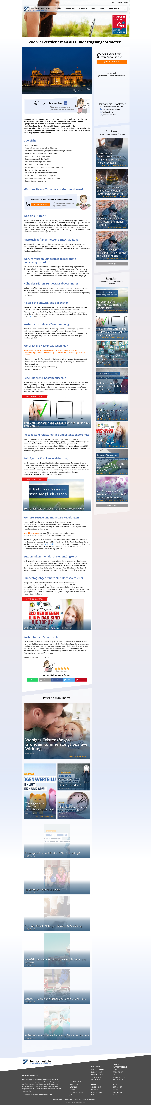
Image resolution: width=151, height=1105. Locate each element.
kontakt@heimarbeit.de (43, 1095)
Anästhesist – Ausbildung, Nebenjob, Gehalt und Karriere (57, 1035)
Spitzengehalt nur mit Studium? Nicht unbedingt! (52, 853)
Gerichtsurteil (108, 197)
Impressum (57, 1100)
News (53, 816)
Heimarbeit (123, 365)
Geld (79, 756)
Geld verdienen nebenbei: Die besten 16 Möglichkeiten (111, 413)
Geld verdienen (122, 311)
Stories (125, 228)
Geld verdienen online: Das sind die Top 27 (48, 628)
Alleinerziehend (119, 1077)
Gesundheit (118, 1072)
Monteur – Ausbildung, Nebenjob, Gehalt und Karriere (55, 998)
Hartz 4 (86, 756)
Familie (115, 1069)
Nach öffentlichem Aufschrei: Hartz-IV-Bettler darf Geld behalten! (111, 253)
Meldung (124, 197)
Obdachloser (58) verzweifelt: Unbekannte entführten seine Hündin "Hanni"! (110, 220)
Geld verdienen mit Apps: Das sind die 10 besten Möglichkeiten (111, 359)
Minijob (73, 1090)
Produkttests (97, 1075)
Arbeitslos (111, 259)
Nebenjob (73, 1087)
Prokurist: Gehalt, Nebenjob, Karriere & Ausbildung (53, 926)
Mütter (116, 1075)
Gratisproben (122, 338)
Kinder (117, 197)
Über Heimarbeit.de (90, 1100)
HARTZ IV (116, 1090)
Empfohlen (111, 311)
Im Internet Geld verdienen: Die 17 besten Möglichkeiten (111, 386)
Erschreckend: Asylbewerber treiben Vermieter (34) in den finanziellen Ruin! (109, 158)
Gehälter (86, 85)
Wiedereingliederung (51, 544)
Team (126, 2)
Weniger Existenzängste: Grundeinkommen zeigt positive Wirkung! (56, 744)
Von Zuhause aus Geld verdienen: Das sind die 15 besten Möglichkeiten (112, 494)
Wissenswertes (119, 1080)
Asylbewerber (107, 166)
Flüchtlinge (118, 166)
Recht (115, 1095)
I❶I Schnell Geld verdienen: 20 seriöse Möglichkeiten (54, 508)
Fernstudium (96, 1092)
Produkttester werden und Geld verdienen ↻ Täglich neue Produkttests (57, 424)
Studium (94, 1090)
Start (113, 2)
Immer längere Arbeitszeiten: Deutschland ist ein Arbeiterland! (73, 782)
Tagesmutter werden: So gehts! (42, 889)
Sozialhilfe (117, 1087)
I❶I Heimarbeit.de (78, 1103)
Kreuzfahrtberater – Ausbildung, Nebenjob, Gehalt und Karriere (55, 961)
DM (30, 316)
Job (71, 1095)
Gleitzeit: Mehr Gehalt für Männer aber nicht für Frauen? (72, 810)
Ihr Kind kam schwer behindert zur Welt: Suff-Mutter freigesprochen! (110, 191)
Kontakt (119, 2)
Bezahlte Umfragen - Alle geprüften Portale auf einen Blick (111, 467)
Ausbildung (96, 1087)
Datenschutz (68, 1100)
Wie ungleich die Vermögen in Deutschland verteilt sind (39, 806)
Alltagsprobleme (120, 1067)
